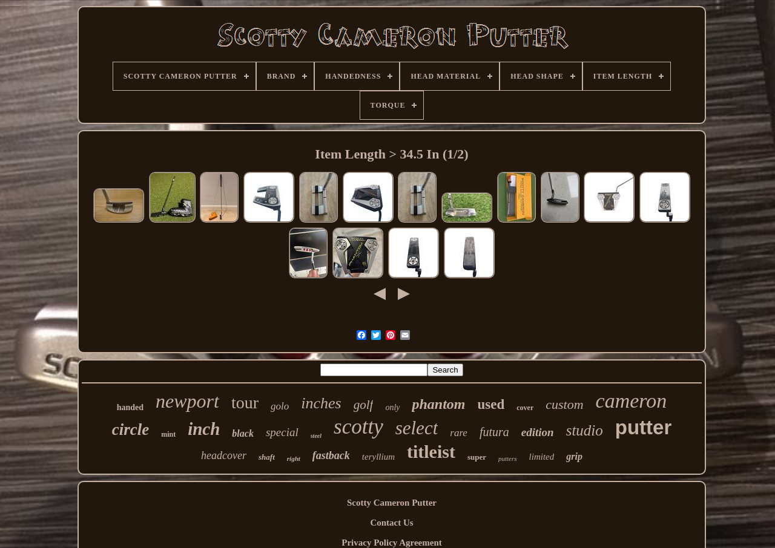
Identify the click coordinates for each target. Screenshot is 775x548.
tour (245, 402)
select (416, 428)
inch (204, 429)
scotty (358, 427)
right (293, 458)
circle (130, 429)
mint (168, 434)
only (392, 407)
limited (542, 457)
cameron (631, 401)
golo (280, 406)
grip (574, 456)
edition (537, 432)
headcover (223, 455)
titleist (431, 452)
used (491, 404)
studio (584, 430)
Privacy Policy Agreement (391, 542)
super (476, 457)
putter (643, 427)
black (243, 433)
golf (364, 404)
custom (564, 404)
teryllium (378, 457)
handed (130, 407)
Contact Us (391, 522)
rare (458, 433)
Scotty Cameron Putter (392, 502)
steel (316, 435)
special (282, 432)
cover (524, 407)
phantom (438, 404)
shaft (267, 457)
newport (187, 401)
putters (507, 458)
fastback (331, 455)
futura (494, 432)
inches (321, 403)
